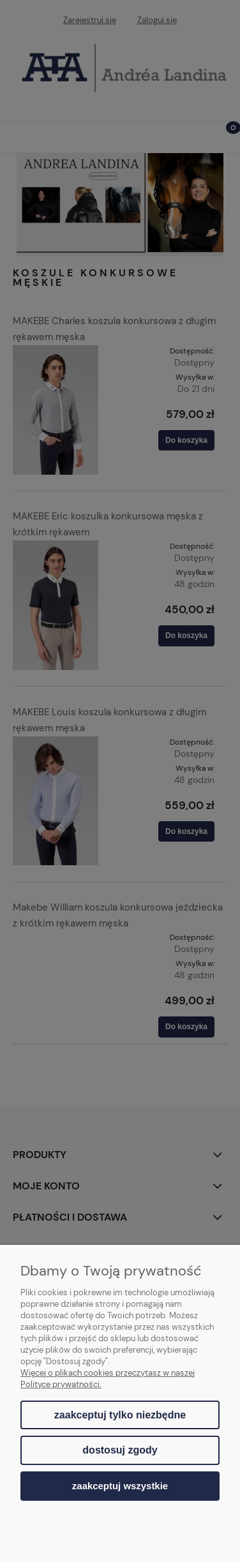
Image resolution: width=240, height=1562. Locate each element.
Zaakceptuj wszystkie (120, 1485)
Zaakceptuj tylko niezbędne (120, 1415)
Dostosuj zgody (119, 1450)
